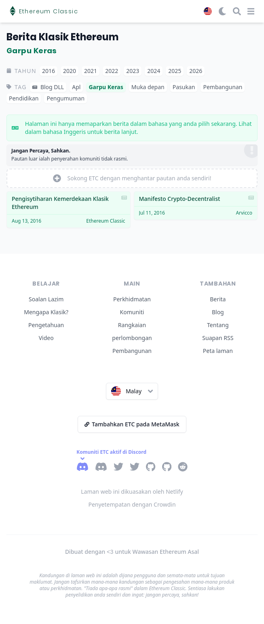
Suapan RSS (217, 338)
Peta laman (218, 351)
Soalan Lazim (46, 299)
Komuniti (132, 312)
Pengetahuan (46, 325)
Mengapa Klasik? (46, 312)
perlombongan (132, 338)
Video (46, 338)
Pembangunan (132, 351)
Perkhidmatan (132, 299)
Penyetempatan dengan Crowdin (131, 504)
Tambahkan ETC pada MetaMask (131, 424)
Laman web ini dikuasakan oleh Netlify (132, 491)
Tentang (218, 325)
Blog (218, 312)
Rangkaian (132, 325)
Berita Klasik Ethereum (62, 37)
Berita (218, 299)
